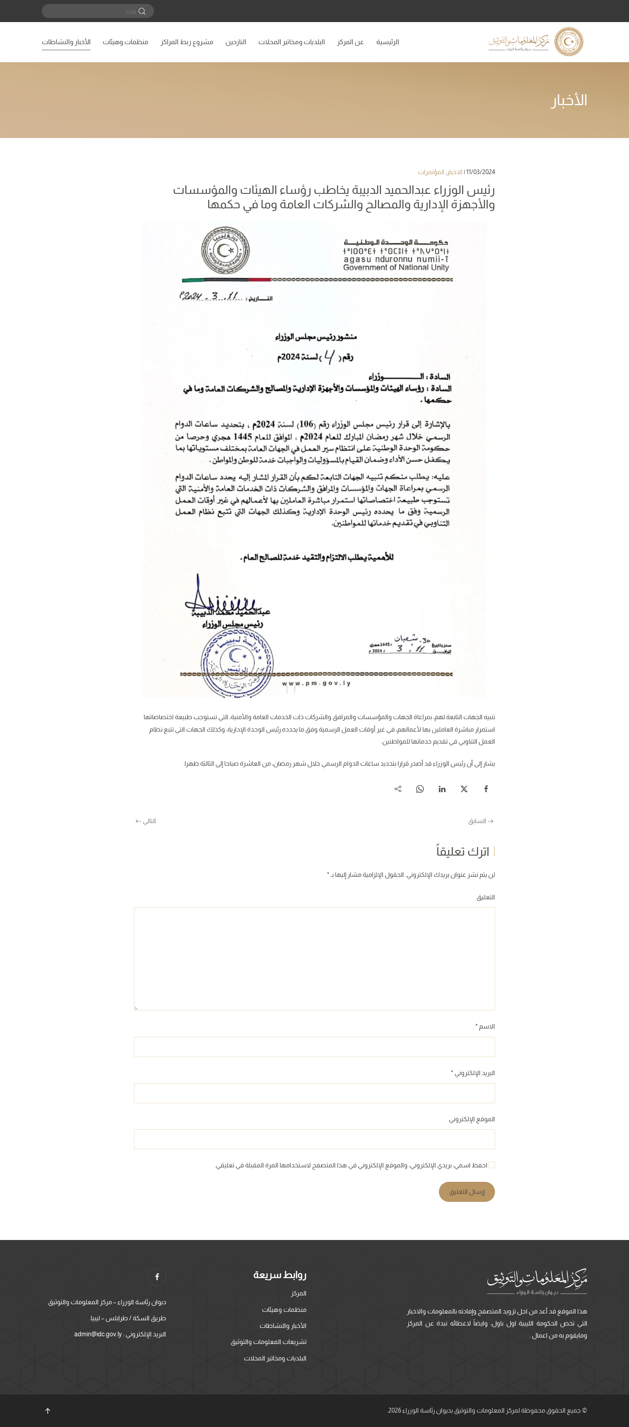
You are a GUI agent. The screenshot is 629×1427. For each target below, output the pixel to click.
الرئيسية (387, 42)
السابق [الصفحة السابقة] (480, 820)
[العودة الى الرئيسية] (537, 42)
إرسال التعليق (467, 1191)
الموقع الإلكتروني (472, 1119)
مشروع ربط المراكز (186, 42)
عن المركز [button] (350, 42)
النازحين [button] (235, 42)
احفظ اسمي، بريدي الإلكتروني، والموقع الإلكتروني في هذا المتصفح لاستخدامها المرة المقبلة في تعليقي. (355, 1165)
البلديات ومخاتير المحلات (291, 42)
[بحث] (98, 11)
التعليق (486, 897)
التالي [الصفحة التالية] (146, 820)
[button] (48, 1411)
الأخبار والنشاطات (66, 42)
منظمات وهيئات (125, 42)
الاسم (485, 1026)
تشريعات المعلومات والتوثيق (268, 1341)
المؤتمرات (431, 172)
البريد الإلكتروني (473, 1072)
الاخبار (455, 172)
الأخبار (569, 99)
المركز (298, 1293)
